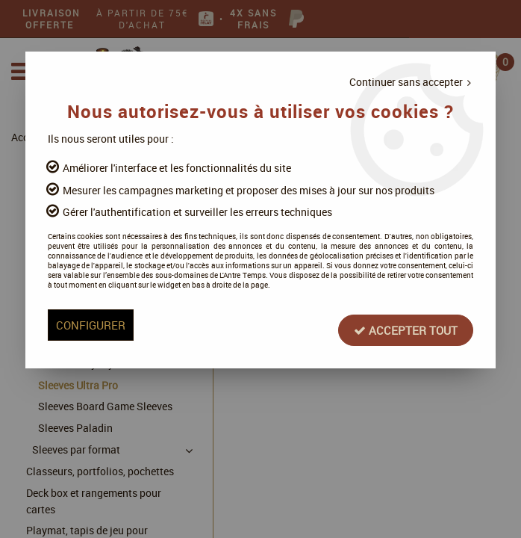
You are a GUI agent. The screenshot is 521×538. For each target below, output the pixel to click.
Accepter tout (393, 350)
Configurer (105, 350)
